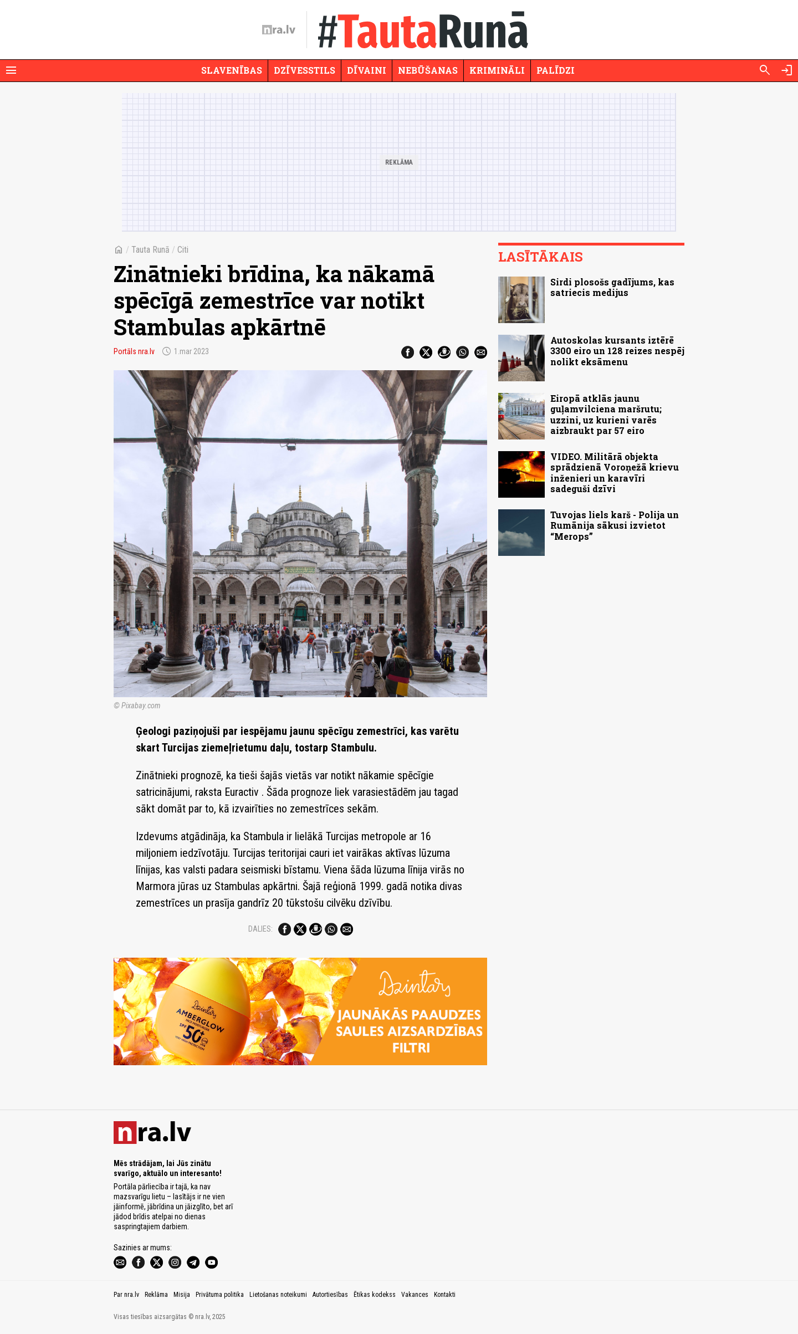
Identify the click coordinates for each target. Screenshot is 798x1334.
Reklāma (156, 1295)
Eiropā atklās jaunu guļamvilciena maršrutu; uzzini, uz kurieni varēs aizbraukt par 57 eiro (606, 414)
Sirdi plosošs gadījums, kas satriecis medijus (612, 287)
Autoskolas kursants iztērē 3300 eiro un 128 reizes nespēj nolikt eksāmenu (617, 350)
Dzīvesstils (304, 70)
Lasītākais (540, 256)
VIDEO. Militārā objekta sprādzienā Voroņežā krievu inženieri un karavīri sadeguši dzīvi (614, 472)
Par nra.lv (126, 1295)
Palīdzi (555, 70)
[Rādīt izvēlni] (11, 70)
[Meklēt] (765, 70)
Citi (182, 249)
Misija (181, 1295)
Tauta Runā (150, 249)
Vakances (414, 1295)
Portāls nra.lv (134, 351)
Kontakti (445, 1295)
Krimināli (497, 70)
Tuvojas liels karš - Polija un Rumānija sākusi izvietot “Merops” (614, 525)
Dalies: (260, 928)
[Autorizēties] (787, 70)
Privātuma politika (220, 1295)
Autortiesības (330, 1295)
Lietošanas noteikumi (278, 1295)
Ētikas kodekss (375, 1295)
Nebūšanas (428, 70)
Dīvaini (366, 70)
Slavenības (231, 70)
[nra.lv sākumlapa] (278, 30)
